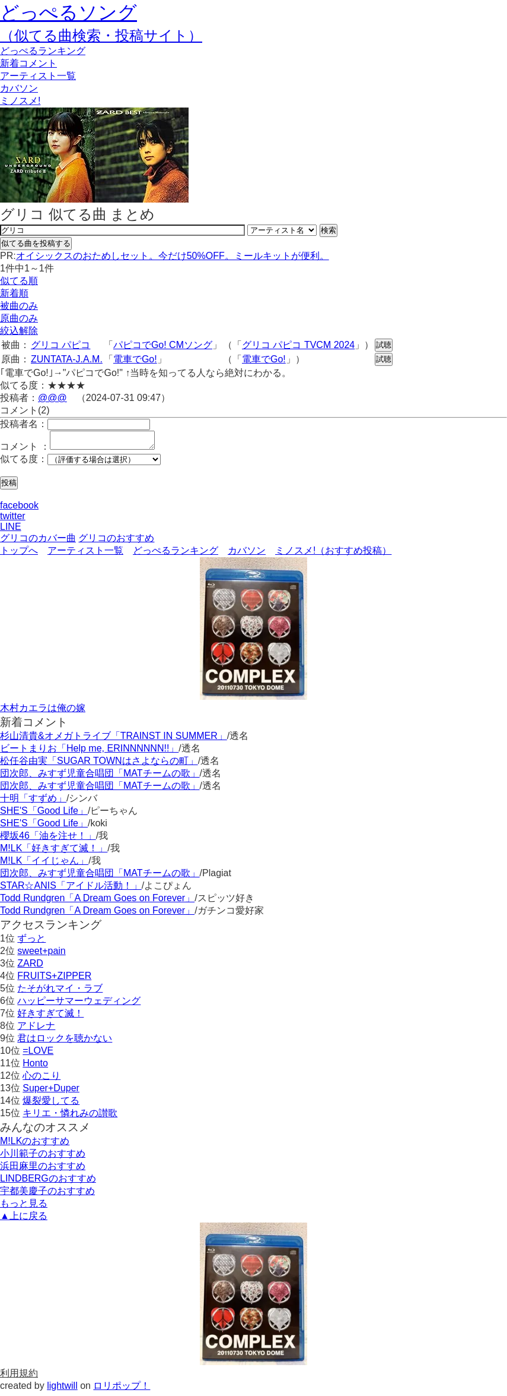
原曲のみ (19, 318)
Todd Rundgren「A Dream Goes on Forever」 (97, 901)
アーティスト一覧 (85, 554)
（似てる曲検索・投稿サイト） (101, 35)
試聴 (383, 344)
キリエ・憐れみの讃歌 (70, 1116)
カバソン (19, 88)
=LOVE (38, 1054)
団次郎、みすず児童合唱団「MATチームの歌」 (100, 777)
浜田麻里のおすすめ (42, 1169)
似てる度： (23, 462)
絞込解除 (19, 331)
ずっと (31, 942)
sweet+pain (41, 954)
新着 (28, 63)
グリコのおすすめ (116, 541)
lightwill (62, 1389)
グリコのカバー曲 (38, 541)
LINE (10, 530)
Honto (35, 1067)
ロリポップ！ (121, 1389)
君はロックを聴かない (64, 1042)
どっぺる (42, 51)
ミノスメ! (20, 101)
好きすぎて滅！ (50, 1017)
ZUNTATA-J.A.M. (67, 359)
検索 (328, 230)
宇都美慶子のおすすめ (47, 1194)
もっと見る (23, 1207)
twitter (12, 519)
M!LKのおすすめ (34, 1144)
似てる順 (19, 281)
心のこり (41, 1079)
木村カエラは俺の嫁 (42, 711)
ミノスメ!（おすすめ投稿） (333, 554)
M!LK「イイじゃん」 (44, 864)
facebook (19, 509)
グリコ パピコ (60, 345)
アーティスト (38, 76)
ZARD (30, 967)
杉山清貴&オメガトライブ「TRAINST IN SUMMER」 (113, 739)
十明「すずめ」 (33, 802)
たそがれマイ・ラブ (60, 992)
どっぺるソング (68, 12)
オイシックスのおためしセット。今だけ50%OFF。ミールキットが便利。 (172, 256)
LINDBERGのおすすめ (48, 1182)
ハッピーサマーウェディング (79, 1004)
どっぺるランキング (175, 554)
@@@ (52, 398)
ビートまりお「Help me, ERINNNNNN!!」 (89, 752)
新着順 (14, 293)
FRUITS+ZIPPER (54, 979)
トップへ (19, 554)
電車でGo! (135, 359)
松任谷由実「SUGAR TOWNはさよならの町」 (99, 764)
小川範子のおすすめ (42, 1157)
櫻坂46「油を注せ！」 (48, 839)
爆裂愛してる (51, 1104)
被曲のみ (19, 306)
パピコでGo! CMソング (162, 345)
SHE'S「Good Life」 (44, 814)
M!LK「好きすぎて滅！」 (53, 852)
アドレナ (36, 1029)
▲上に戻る (23, 1219)
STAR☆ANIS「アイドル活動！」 (71, 889)
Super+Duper (51, 1092)
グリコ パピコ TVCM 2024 (298, 345)
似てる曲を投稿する (36, 243)
